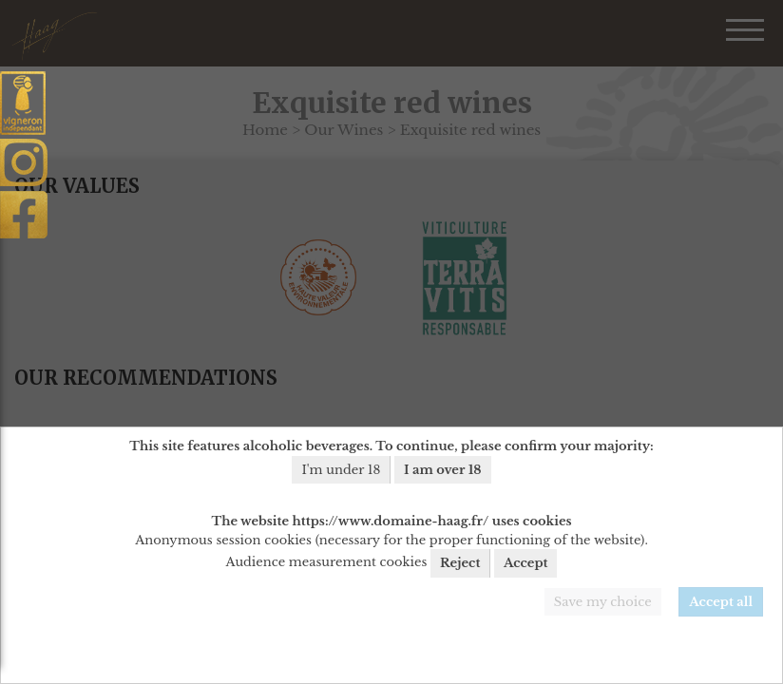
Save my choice (603, 602)
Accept (526, 563)
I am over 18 (443, 470)
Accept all (721, 602)
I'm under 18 (340, 470)
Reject (460, 563)
